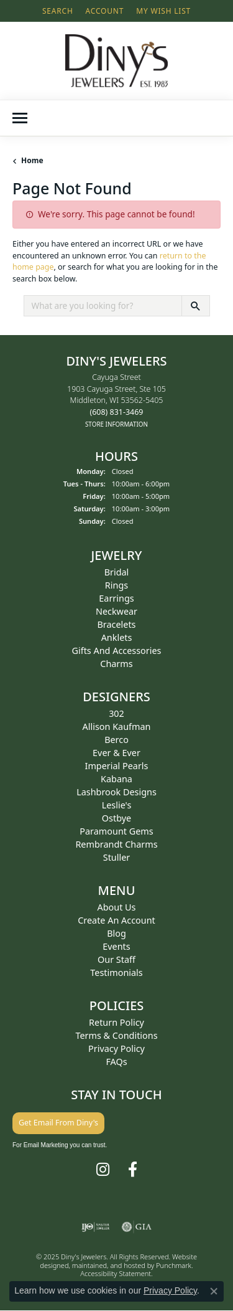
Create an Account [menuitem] (116, 920)
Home (32, 160)
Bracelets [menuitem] (116, 624)
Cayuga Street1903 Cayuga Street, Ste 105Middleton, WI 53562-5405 (116, 400)
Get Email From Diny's (58, 1122)
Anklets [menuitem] (116, 637)
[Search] (57, 11)
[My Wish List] (163, 11)
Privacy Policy (170, 1290)
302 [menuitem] (116, 713)
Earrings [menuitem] (116, 598)
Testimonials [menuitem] (116, 972)
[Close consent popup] (213, 1291)
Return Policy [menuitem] (116, 1022)
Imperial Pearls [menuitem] (116, 766)
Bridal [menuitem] (116, 572)
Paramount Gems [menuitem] (116, 831)
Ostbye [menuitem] (116, 818)
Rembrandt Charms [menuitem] (116, 844)
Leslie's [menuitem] (117, 805)
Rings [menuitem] (116, 585)
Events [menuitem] (116, 946)
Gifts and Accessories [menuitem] (117, 650)
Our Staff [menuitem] (116, 959)
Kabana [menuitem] (116, 779)
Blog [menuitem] (116, 933)
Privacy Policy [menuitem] (116, 1048)
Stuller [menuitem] (116, 857)
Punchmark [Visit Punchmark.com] (173, 1265)
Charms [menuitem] (116, 664)
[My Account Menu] (105, 11)
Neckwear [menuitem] (116, 611)
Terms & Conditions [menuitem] (116, 1035)
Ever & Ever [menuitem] (116, 753)
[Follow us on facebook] (133, 1169)
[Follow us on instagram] (103, 1169)
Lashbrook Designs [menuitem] (116, 792)
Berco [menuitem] (116, 739)
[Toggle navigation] (20, 118)
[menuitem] (95, 1227)
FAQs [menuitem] (116, 1061)
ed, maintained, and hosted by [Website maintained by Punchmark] (108, 1265)
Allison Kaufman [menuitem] (117, 726)
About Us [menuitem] (117, 907)
